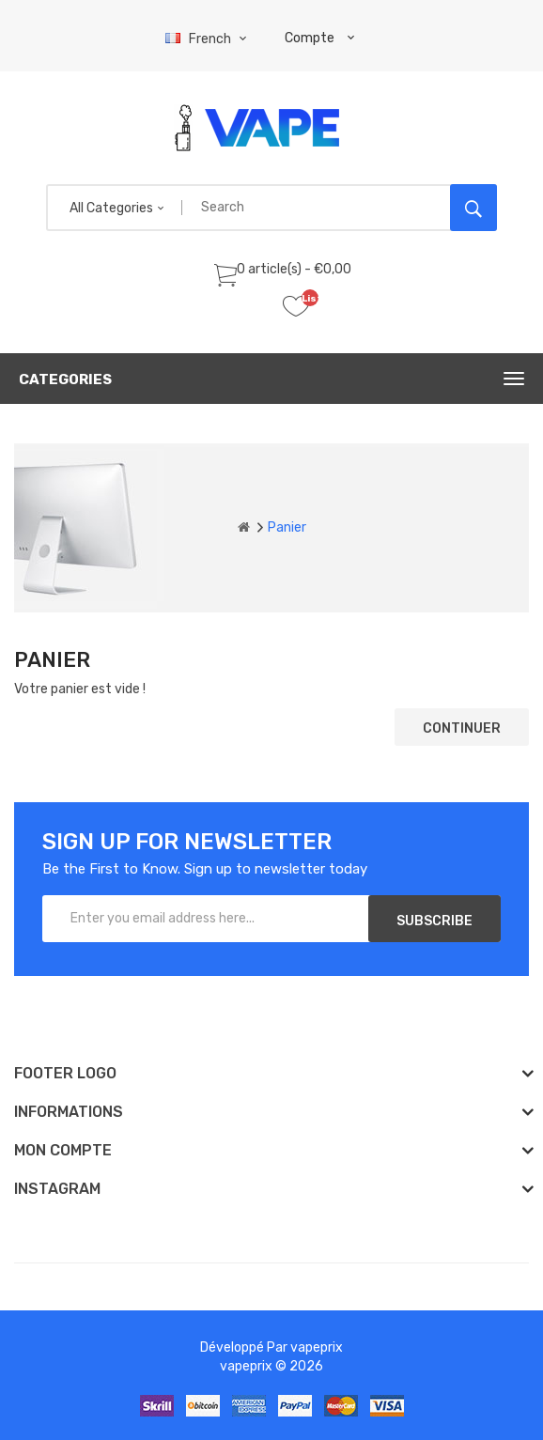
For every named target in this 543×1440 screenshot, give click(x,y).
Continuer (462, 728)
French (208, 39)
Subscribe (434, 921)
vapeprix (316, 1347)
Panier (287, 527)
